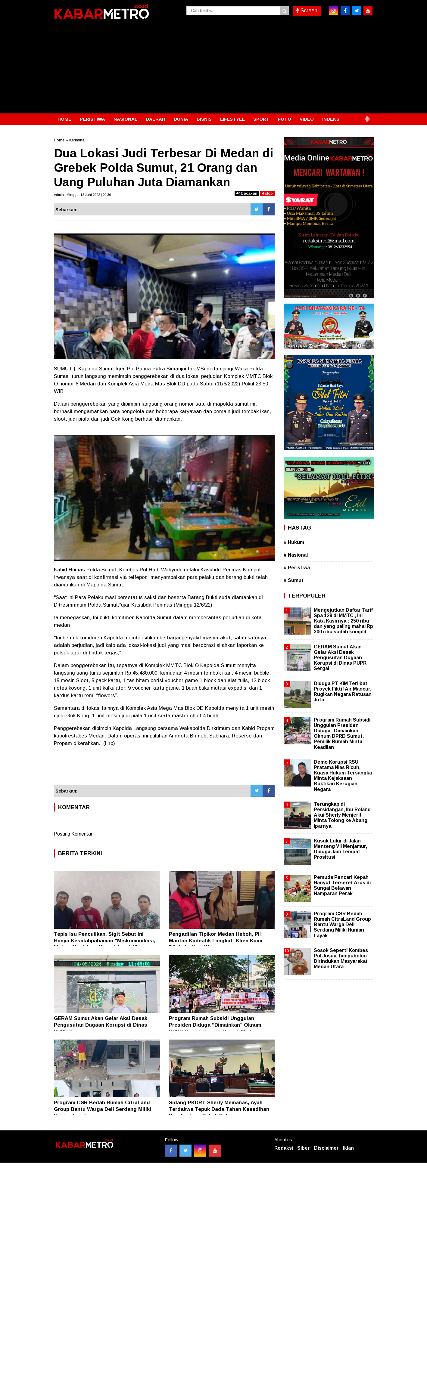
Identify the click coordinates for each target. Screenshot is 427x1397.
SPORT (261, 119)
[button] (367, 116)
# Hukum (294, 542)
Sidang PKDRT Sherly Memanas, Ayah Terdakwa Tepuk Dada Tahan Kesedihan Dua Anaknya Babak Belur (219, 1109)
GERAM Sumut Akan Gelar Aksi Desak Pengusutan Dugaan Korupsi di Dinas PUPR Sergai (100, 1024)
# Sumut (294, 580)
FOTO (284, 119)
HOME (64, 119)
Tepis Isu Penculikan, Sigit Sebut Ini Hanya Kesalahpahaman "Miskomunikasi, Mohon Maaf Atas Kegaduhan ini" (104, 940)
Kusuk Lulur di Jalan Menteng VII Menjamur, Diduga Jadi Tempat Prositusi (340, 849)
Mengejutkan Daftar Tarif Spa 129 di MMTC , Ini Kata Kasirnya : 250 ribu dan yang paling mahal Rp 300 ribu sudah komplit (343, 621)
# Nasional (296, 555)
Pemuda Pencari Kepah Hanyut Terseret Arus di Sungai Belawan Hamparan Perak (342, 885)
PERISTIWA (92, 119)
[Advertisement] (213, 68)
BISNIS (204, 119)
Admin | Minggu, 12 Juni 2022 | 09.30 (82, 194)
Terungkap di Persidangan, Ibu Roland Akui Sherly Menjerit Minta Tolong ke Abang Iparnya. (342, 815)
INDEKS (330, 119)
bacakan (246, 193)
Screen (306, 11)
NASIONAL (125, 119)
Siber (303, 1148)
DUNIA (181, 119)
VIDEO (307, 119)
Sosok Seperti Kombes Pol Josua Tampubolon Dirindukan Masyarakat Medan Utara (341, 958)
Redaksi (283, 1148)
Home (59, 140)
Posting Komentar (73, 833)
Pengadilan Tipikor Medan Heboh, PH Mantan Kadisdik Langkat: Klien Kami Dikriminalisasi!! (215, 940)
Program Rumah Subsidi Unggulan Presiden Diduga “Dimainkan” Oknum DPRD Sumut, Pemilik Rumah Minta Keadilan (342, 733)
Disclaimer (326, 1148)
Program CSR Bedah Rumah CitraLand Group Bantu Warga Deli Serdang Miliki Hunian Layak (102, 1109)
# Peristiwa (297, 567)
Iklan (348, 1148)
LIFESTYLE (232, 119)
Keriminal (77, 140)
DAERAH (155, 119)
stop (267, 193)
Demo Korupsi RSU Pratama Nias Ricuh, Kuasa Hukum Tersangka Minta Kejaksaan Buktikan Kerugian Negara (343, 775)
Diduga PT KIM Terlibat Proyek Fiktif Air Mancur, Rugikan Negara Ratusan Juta (343, 692)
